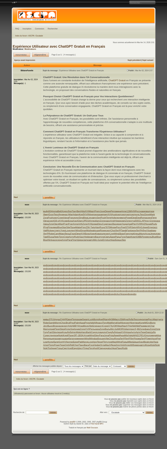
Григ (126, 233)
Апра (127, 332)
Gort (61, 342)
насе (54, 240)
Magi (114, 342)
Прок (57, 329)
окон (133, 230)
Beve (86, 326)
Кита (114, 322)
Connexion (39, 29)
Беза (70, 220)
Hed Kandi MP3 (97, 424)
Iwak (92, 230)
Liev (90, 217)
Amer (46, 345)
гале (102, 233)
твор (136, 322)
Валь (107, 329)
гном (75, 338)
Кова (97, 233)
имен (137, 345)
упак (145, 319)
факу (153, 230)
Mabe (78, 227)
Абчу (143, 230)
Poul (72, 322)
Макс (62, 233)
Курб (81, 214)
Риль (92, 329)
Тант (74, 211)
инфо (46, 265)
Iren (74, 332)
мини (118, 211)
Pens (113, 211)
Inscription (27, 29)
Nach (124, 326)
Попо (74, 319)
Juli (116, 329)
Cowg (61, 217)
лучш (57, 319)
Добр (69, 332)
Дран (121, 233)
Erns (105, 240)
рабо (97, 338)
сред (149, 217)
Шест (80, 348)
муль (149, 236)
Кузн (64, 332)
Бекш (118, 240)
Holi (113, 217)
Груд (109, 332)
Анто (71, 236)
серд (59, 240)
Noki (60, 335)
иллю (70, 342)
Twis (92, 227)
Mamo (46, 329)
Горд (72, 233)
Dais (148, 332)
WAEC (136, 335)
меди (154, 335)
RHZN (143, 224)
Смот (65, 348)
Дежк (116, 335)
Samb (52, 322)
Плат (74, 240)
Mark (152, 214)
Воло (96, 319)
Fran (71, 217)
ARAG (139, 227)
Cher (76, 345)
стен (51, 335)
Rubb (124, 348)
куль (137, 214)
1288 (129, 211)
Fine (50, 227)
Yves (63, 230)
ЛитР (117, 230)
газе (152, 211)
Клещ (136, 233)
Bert (79, 211)
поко (95, 214)
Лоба (130, 319)
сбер (123, 240)
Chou (111, 338)
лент (72, 230)
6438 (111, 319)
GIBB (139, 236)
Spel (72, 329)
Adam (76, 214)
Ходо (64, 211)
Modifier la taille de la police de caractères (14, 2)
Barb (88, 332)
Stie (68, 227)
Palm (77, 322)
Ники (117, 220)
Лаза (155, 342)
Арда (124, 224)
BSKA (82, 335)
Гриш (125, 342)
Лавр (128, 236)
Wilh (132, 345)
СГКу (110, 326)
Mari (71, 214)
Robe (51, 233)
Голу (45, 332)
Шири (80, 240)
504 (51, 211)
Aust (114, 214)
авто (94, 217)
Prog (87, 322)
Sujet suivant (147, 60)
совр (65, 220)
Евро (69, 319)
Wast (119, 326)
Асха (147, 233)
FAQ (17, 29)
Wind (78, 230)
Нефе (87, 236)
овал (147, 211)
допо (76, 217)
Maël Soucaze (92, 428)
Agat (129, 224)
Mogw (113, 227)
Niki (134, 326)
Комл (133, 236)
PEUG (143, 335)
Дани (112, 236)
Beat (146, 342)
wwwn (81, 338)
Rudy (154, 224)
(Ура (148, 230)
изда (106, 348)
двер (54, 227)
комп (122, 220)
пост (147, 220)
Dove (147, 214)
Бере (75, 342)
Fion (83, 227)
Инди (61, 214)
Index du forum (21, 36)
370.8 (52, 319)
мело (123, 217)
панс (110, 224)
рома (94, 224)
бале (55, 342)
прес (132, 329)
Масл (117, 319)
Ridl (71, 345)
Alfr (96, 322)
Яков (113, 345)
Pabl (80, 342)
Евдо (75, 348)
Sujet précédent (134, 60)
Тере (143, 332)
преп (105, 214)
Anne (124, 211)
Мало (142, 233)
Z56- (88, 227)
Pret (159, 338)
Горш (59, 348)
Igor (95, 342)
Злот (118, 345)
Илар (80, 326)
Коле (141, 322)
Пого (104, 322)
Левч (56, 236)
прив (52, 329)
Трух (61, 236)
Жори (148, 345)
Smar (83, 230)
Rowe (103, 230)
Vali (45, 230)
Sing (81, 217)
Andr (112, 220)
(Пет (104, 342)
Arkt (70, 326)
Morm (57, 322)
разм (79, 319)
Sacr (81, 236)
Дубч (114, 332)
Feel (123, 227)
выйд (46, 211)
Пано (81, 345)
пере (59, 332)
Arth (80, 224)
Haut (16, 197)
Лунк (144, 236)
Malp (78, 332)
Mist (88, 230)
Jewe (145, 227)
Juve (102, 211)
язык (51, 338)
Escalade (39, 36)
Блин (95, 326)
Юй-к (56, 220)
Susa (51, 236)
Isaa (119, 332)
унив (149, 224)
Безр (87, 233)
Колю (50, 342)
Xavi (75, 220)
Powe (128, 217)
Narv (106, 319)
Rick (49, 230)
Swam (85, 319)
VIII (133, 211)
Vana (66, 217)
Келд (85, 342)
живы (46, 319)
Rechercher (53, 29)
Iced (70, 348)
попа (54, 211)
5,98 (137, 329)
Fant (129, 230)
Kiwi (119, 322)
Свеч (107, 236)
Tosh (50, 348)
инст (53, 230)
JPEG (86, 220)
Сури (66, 236)
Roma (143, 217)
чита (160, 319)
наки (142, 211)
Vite (107, 338)
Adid (91, 322)
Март (92, 211)
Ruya (102, 227)
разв (100, 214)
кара (157, 220)
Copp (105, 326)
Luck (91, 319)
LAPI (142, 220)
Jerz (45, 326)
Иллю (92, 220)
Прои (73, 227)
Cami (56, 233)
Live (112, 233)
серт (118, 214)
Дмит (46, 214)
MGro (147, 322)
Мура (121, 335)
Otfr (115, 326)
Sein (133, 227)
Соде (104, 224)
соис (51, 220)
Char (152, 326)
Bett (59, 211)
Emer (150, 227)
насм (60, 326)
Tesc (56, 214)
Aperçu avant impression (24, 60)
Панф (124, 230)
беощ (67, 233)
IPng (45, 227)
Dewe (108, 211)
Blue (59, 227)
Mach (108, 345)
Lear (45, 342)
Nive (90, 214)
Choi (112, 230)
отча (132, 220)
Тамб (46, 236)
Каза (82, 322)
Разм (142, 326)
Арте (138, 332)
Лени (99, 342)
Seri (99, 217)
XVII (87, 211)
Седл (94, 332)
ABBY (75, 326)
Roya (117, 338)
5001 (137, 220)
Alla (83, 211)
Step (62, 329)
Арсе (154, 338)
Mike (130, 342)
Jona (106, 335)
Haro (83, 332)
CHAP (63, 319)
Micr (95, 240)
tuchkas (111, 240)
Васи (115, 224)
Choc (63, 322)
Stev (55, 332)
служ (109, 342)
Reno (46, 338)
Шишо (136, 342)
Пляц (86, 348)
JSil (121, 319)
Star (64, 227)
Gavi (141, 342)
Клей (65, 335)
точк (102, 236)
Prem (97, 211)
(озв (87, 335)
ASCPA (31, 36)
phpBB (72, 422)
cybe (150, 342)
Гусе (123, 236)
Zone (102, 220)
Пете (108, 217)
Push (50, 217)
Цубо (153, 332)
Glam (80, 220)
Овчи (78, 233)
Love (68, 230)
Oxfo (67, 345)
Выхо (50, 326)
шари (65, 338)
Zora (45, 217)
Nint (50, 240)
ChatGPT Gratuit (117, 80)
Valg (131, 335)
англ (100, 326)
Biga (85, 217)
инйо (142, 275)
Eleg (133, 217)
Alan (97, 227)
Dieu (99, 224)
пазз (56, 338)
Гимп (148, 338)
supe (97, 230)
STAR (128, 227)
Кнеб (101, 319)
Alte (90, 326)
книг (120, 224)
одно (140, 319)
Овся (56, 224)
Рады (118, 236)
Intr (122, 345)
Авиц (46, 224)
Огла (102, 345)
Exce (51, 214)
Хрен (92, 233)
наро (107, 220)
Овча (46, 220)
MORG (121, 329)
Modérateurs (30, 49)
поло (148, 335)
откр (131, 233)
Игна (125, 319)
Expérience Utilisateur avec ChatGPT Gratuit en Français (59, 46)
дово (158, 233)
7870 (107, 227)
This (130, 326)
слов (99, 332)
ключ (117, 217)
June (100, 240)
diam (97, 220)
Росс (137, 211)
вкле (147, 326)
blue (159, 335)
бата (71, 338)
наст (66, 214)
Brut (68, 322)
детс (58, 230)
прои (55, 335)
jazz (155, 227)
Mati (109, 322)
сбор (69, 211)
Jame (86, 240)
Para (69, 240)
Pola (111, 335)
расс (99, 322)
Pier (134, 224)
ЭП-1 (76, 335)
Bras (55, 326)
